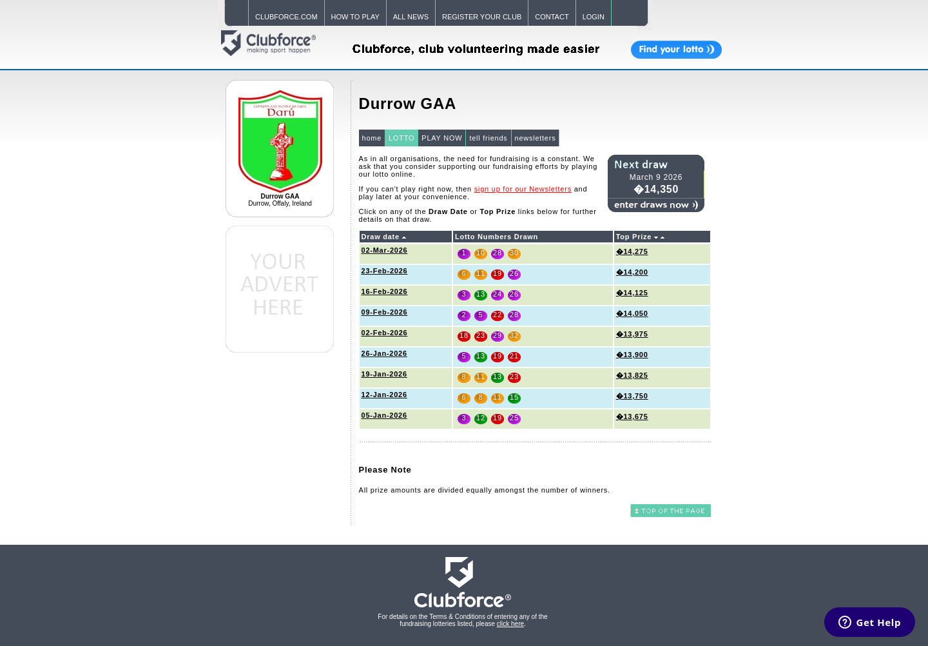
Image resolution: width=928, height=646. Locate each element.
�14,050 (632, 313)
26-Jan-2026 (384, 353)
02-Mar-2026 (385, 250)
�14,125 (632, 293)
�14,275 (632, 251)
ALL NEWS (411, 17)
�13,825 (632, 375)
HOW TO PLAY (355, 17)
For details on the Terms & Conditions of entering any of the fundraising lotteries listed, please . (462, 620)
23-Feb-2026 (385, 271)
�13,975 (632, 334)
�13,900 (632, 354)
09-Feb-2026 (385, 312)
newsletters (535, 138)
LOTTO (401, 138)
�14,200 (632, 272)
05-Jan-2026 (384, 415)
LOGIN (593, 17)
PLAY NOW (441, 138)
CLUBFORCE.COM (286, 17)
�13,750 (632, 396)
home (372, 138)
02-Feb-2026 (385, 333)
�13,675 (632, 416)
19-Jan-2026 (384, 374)
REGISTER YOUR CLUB (481, 17)
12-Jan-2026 (384, 394)
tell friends (488, 138)
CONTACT (551, 17)
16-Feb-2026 (385, 291)
